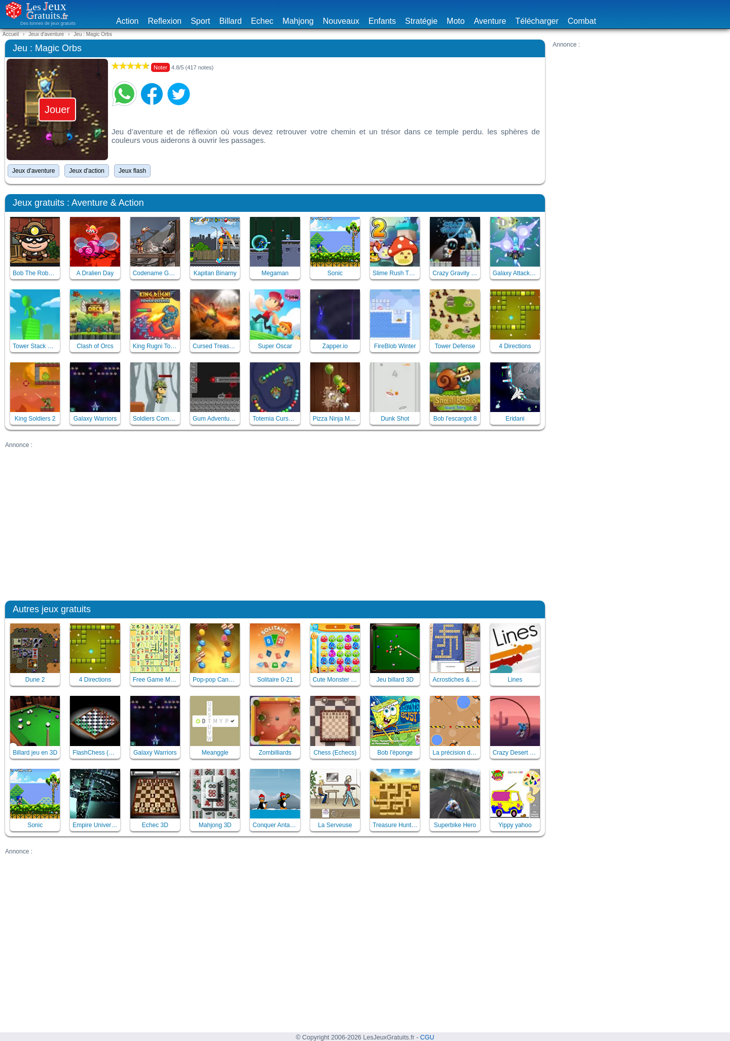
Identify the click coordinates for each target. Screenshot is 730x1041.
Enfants (382, 21)
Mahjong (297, 21)
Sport (200, 21)
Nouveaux (341, 21)
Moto (456, 21)
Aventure (490, 21)
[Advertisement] (639, 119)
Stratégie (421, 21)
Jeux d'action (86, 170)
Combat (582, 21)
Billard (230, 21)
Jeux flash (132, 170)
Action (127, 21)
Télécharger (536, 21)
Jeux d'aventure (33, 170)
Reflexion (164, 21)
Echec (262, 21)
